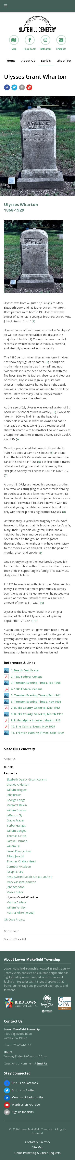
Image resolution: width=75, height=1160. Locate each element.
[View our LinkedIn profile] (7, 1098)
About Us (28, 60)
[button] (5, 5)
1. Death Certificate (25, 670)
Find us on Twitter (23, 1090)
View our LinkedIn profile (27, 1097)
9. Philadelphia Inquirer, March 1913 (35, 720)
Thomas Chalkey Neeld (21, 861)
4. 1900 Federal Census (26, 689)
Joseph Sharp (15, 871)
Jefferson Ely (14, 815)
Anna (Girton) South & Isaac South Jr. (30, 877)
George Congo (16, 800)
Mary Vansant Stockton (21, 882)
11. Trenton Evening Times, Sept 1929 (37, 733)
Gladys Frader (15, 820)
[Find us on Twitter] (7, 1090)
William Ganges (16, 830)
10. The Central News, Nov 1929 (33, 726)
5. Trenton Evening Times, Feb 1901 (35, 695)
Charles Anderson (18, 784)
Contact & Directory (37, 1142)
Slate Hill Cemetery (19, 749)
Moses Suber (15, 892)
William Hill (13, 846)
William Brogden (17, 790)
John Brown (14, 795)
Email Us (42, 1063)
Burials (46, 60)
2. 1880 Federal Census (26, 676)
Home (11, 60)
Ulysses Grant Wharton (22, 897)
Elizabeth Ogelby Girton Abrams (27, 779)
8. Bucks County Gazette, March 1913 (37, 714)
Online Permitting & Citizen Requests (37, 1153)
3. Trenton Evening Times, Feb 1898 (35, 683)
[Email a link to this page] (22, 87)
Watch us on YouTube (26, 1104)
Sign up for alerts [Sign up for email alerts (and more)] (23, 1112)
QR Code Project (14, 919)
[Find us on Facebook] (7, 1083)
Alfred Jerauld (15, 856)
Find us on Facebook (25, 1083)
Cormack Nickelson (19, 866)
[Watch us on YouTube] (7, 1105)
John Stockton (15, 887)
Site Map (37, 1147)
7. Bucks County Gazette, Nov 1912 (35, 708)
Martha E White (16, 902)
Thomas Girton (16, 836)
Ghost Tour (11, 931)
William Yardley (16, 907)
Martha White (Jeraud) (20, 912)
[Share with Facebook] (7, 87)
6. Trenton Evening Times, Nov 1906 (36, 701)
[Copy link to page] (29, 87)
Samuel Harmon (17, 841)
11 (35, 621)
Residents (10, 773)
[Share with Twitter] (14, 87)
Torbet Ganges (16, 825)
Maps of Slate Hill (15, 939)
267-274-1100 (22, 1045)
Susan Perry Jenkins (19, 851)
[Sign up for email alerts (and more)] (7, 1112)
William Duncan (16, 810)
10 (41, 602)
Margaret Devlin (17, 805)
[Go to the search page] (68, 6)
